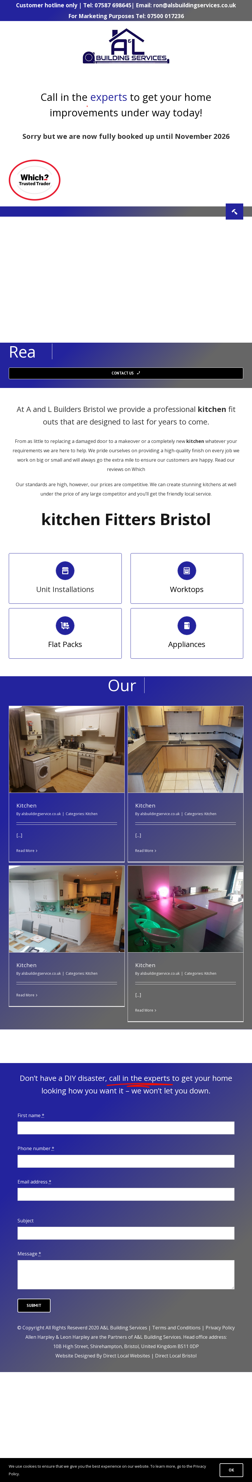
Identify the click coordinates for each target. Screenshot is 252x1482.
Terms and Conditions (176, 1327)
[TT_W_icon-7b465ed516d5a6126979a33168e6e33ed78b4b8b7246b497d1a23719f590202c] (34, 162)
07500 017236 (165, 16)
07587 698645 (113, 5)
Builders (66, 409)
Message (29, 1253)
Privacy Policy (220, 1327)
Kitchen (26, 805)
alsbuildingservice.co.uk (41, 813)
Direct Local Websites (126, 1355)
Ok (231, 1470)
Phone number (36, 1148)
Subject (26, 1220)
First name (31, 1115)
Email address (34, 1182)
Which (138, 469)
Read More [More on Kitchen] (25, 850)
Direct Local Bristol (176, 1355)
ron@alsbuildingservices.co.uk (194, 5)
